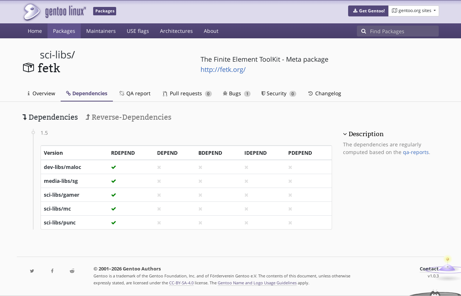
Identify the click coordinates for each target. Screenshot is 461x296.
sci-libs (55, 54)
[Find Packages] (404, 31)
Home (35, 30)
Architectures (176, 30)
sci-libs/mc (57, 208)
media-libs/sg (61, 180)
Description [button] (366, 134)
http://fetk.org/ (223, 69)
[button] (368, 10)
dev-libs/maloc (62, 167)
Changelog (324, 93)
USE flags (138, 30)
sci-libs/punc (60, 222)
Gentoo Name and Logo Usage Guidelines (257, 282)
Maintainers (101, 30)
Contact (429, 269)
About (211, 30)
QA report (134, 93)
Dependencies (86, 93)
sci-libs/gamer (61, 194)
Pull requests (187, 93)
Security (279, 93)
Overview (41, 93)
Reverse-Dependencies (128, 117)
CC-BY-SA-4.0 (181, 282)
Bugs (237, 93)
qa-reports (416, 152)
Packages (64, 30)
